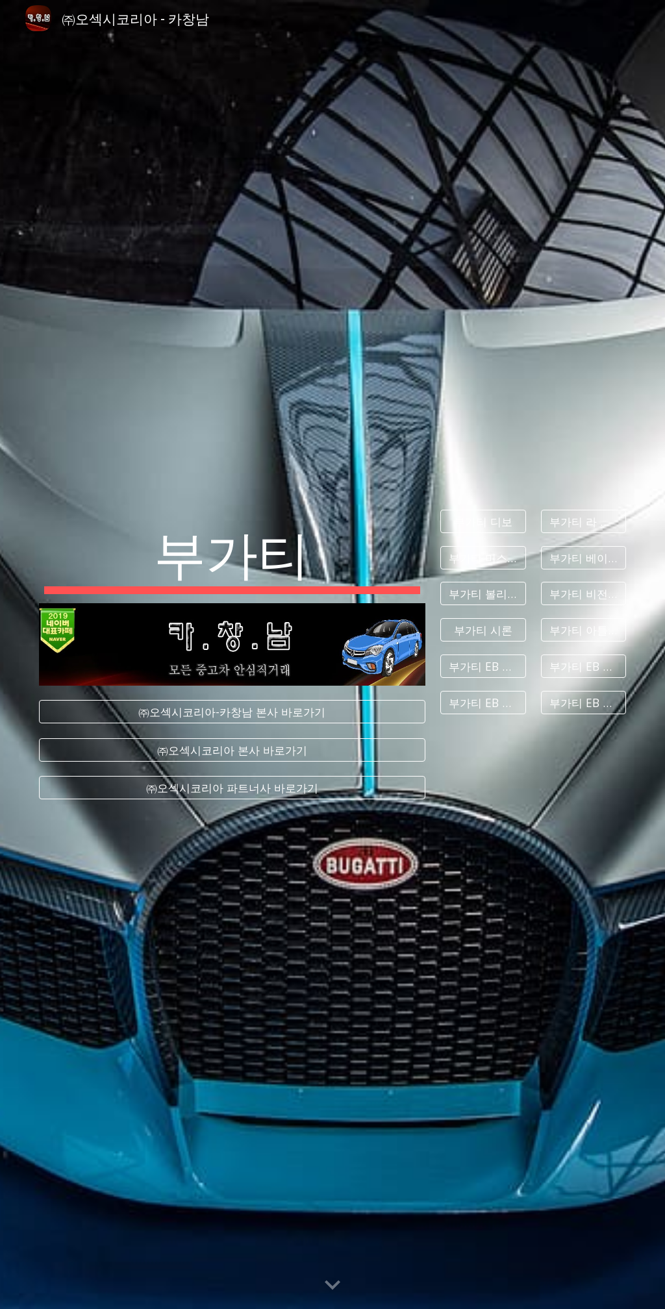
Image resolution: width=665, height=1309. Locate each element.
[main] (232, 556)
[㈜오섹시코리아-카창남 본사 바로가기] (232, 711)
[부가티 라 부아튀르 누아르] (583, 521)
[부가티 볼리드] (483, 593)
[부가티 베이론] (583, 557)
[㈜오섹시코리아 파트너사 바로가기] (232, 787)
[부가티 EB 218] (583, 702)
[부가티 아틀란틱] (583, 630)
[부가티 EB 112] (583, 666)
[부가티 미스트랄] (483, 557)
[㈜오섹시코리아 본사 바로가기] (232, 749)
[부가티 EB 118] (483, 702)
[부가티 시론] (483, 630)
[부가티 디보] (483, 521)
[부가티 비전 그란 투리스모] (583, 593)
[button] (332, 1285)
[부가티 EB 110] (483, 666)
